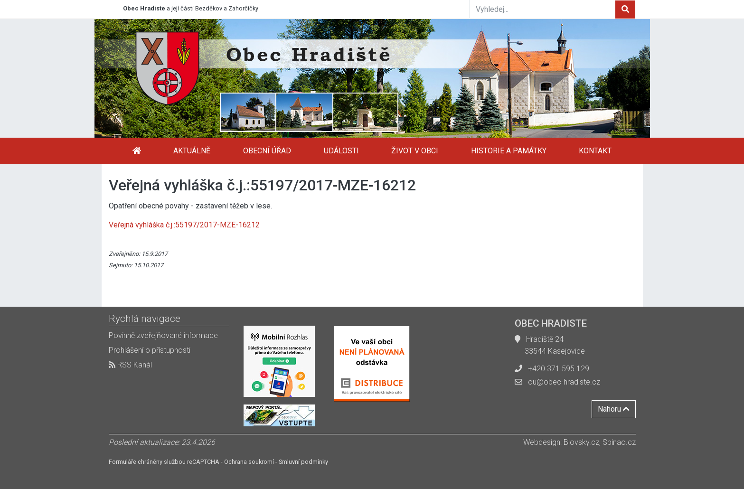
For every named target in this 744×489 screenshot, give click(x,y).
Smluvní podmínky (303, 461)
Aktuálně (191, 150)
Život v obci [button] (414, 150)
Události (341, 150)
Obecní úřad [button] (267, 150)
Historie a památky (508, 150)
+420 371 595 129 (558, 368)
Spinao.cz (619, 442)
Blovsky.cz (581, 442)
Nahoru (614, 409)
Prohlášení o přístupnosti (149, 350)
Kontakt (595, 150)
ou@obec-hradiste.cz (564, 381)
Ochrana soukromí (249, 461)
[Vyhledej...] (543, 9)
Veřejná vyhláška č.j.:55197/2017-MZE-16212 (184, 224)
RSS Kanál (130, 364)
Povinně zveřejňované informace (163, 335)
